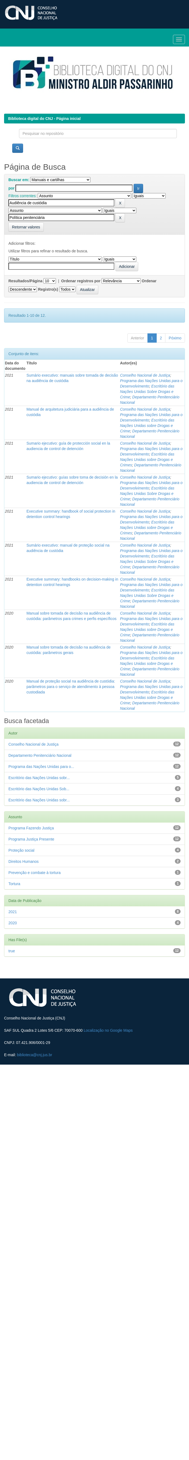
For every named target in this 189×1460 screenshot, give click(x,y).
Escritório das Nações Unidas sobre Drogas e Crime (147, 425)
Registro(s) (48, 289)
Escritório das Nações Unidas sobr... (39, 778)
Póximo (175, 338)
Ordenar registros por (80, 281)
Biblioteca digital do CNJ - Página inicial (44, 118)
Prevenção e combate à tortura (34, 872)
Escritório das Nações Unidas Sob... (38, 789)
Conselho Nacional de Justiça (145, 375)
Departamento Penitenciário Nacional (39, 755)
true (11, 951)
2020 (12, 923)
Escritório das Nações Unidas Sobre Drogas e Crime (147, 391)
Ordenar (149, 281)
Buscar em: (18, 180)
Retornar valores (26, 227)
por (11, 188)
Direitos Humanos (23, 861)
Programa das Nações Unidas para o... (41, 766)
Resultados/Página (25, 281)
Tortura (14, 884)
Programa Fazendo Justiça (31, 828)
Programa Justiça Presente (31, 839)
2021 (12, 912)
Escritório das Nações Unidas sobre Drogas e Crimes (147, 459)
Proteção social (21, 850)
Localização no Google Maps (108, 1030)
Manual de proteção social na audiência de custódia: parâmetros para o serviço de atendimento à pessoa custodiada (70, 686)
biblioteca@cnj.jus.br (34, 1055)
